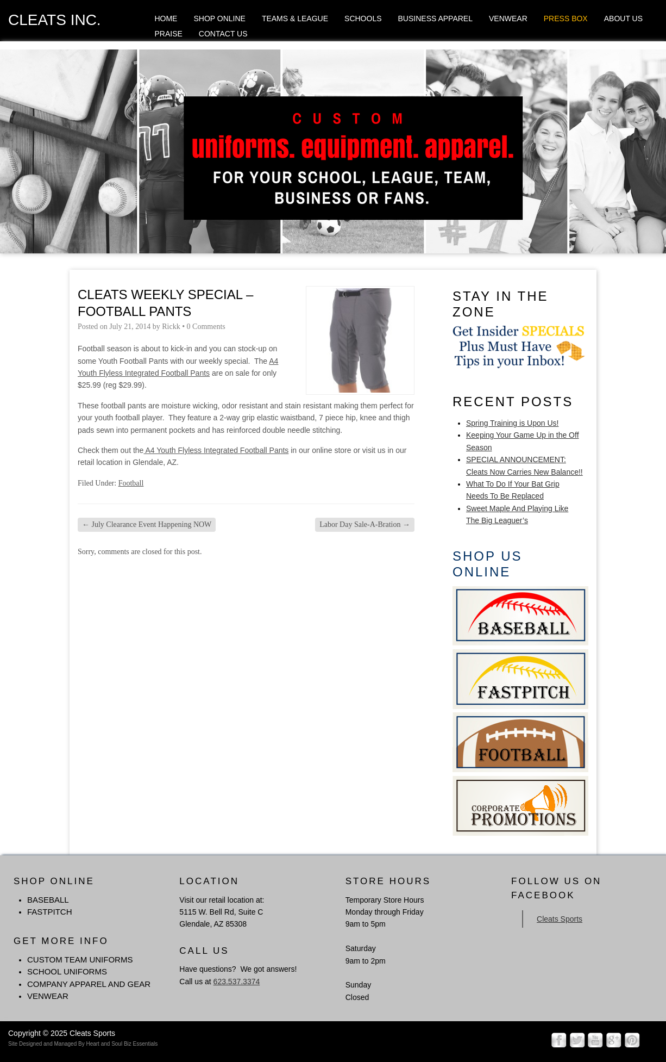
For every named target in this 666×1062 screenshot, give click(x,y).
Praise (168, 33)
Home (165, 18)
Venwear (508, 18)
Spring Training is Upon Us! (512, 423)
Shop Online (219, 18)
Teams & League (295, 18)
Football (131, 483)
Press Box (566, 18)
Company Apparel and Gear (88, 984)
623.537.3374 (236, 981)
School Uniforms (67, 971)
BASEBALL (48, 899)
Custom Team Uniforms (80, 959)
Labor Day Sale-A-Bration (364, 524)
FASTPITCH (49, 911)
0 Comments (206, 326)
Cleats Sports (559, 919)
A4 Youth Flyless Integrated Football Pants (215, 450)
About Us (623, 18)
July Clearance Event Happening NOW (146, 524)
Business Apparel (435, 18)
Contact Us (223, 33)
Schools (362, 18)
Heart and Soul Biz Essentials (122, 1044)
